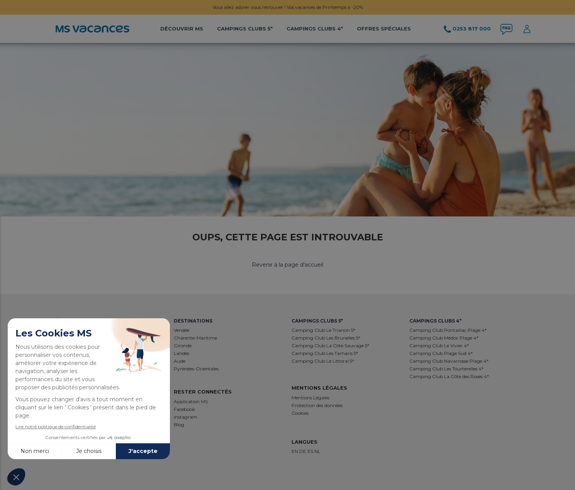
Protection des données (317, 405)
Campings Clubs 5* (245, 28)
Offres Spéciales (384, 28)
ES (310, 451)
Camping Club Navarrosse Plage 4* (448, 361)
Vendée (181, 330)
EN (295, 451)
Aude (179, 361)
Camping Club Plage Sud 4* (441, 353)
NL (317, 451)
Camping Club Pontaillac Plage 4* (448, 330)
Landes (181, 353)
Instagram (185, 417)
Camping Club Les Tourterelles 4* (446, 369)
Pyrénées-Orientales (196, 369)
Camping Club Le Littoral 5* (323, 361)
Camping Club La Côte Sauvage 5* (330, 345)
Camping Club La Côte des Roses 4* (449, 376)
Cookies (300, 413)
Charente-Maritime (195, 338)
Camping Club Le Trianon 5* (323, 330)
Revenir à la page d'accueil (287, 264)
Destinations (193, 321)
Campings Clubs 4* (315, 28)
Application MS (191, 401)
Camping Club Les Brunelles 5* (326, 338)
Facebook (184, 409)
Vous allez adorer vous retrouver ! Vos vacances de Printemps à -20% (287, 7)
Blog (179, 424)
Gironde (183, 345)
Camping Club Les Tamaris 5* (325, 353)
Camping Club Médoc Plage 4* (443, 338)
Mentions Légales (310, 397)
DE (303, 451)
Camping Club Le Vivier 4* (439, 345)
